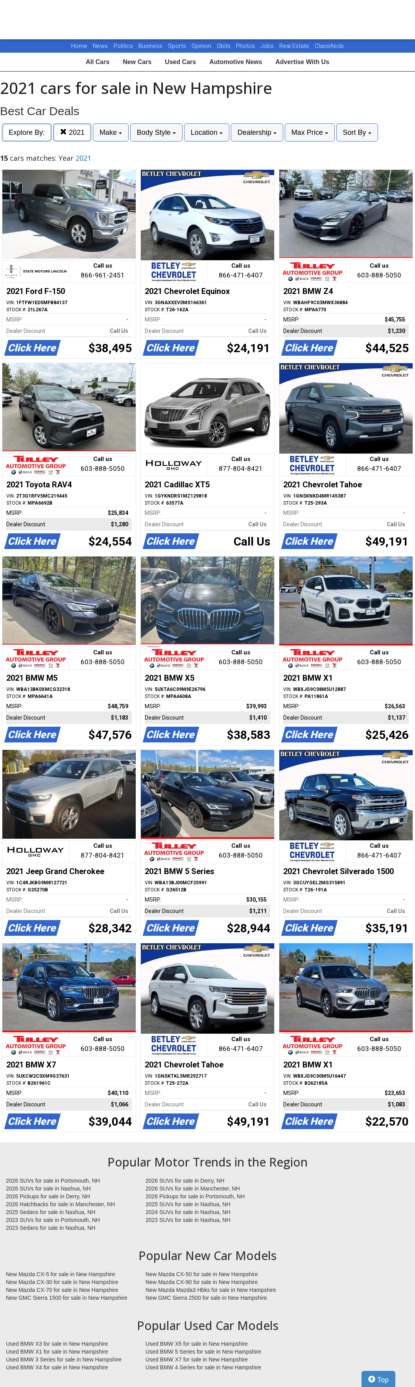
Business (151, 46)
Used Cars (180, 62)
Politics (123, 46)
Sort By (357, 132)
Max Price (309, 132)
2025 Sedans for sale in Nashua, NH (50, 1212)
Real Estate (295, 46)
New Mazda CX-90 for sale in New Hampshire (202, 1282)
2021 (72, 132)
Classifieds (329, 46)
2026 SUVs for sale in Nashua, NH (48, 1188)
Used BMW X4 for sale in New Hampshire (57, 1367)
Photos (246, 46)
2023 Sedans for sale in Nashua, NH (50, 1228)
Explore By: (27, 132)
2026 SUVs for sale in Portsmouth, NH (53, 1181)
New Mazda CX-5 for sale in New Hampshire (60, 1274)
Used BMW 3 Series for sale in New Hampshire (64, 1359)
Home (79, 46)
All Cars (97, 62)
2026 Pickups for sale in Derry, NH (48, 1196)
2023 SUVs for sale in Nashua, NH (188, 1220)
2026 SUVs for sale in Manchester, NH (193, 1188)
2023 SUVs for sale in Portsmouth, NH (53, 1220)
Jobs (267, 46)
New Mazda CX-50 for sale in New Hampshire (202, 1274)
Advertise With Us (302, 62)
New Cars (137, 62)
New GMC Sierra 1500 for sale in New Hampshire (66, 1298)
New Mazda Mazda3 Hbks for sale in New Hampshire (211, 1290)
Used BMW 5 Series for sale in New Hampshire (203, 1351)
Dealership (257, 132)
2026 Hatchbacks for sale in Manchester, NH (60, 1204)
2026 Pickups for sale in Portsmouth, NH (195, 1196)
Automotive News (235, 62)
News (100, 46)
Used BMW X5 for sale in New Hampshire (197, 1344)
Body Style (156, 132)
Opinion (202, 46)
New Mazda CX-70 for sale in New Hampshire (62, 1290)
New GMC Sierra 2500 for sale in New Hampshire (206, 1298)
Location (207, 132)
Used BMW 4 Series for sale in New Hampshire (203, 1367)
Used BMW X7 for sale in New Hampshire (197, 1359)
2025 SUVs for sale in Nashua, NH (188, 1204)
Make (111, 132)
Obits (224, 46)
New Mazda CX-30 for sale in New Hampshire (62, 1282)
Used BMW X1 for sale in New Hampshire (57, 1351)
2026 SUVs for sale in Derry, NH (185, 1181)
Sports (178, 46)
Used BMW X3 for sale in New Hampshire (57, 1344)
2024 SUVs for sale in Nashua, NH (188, 1212)
